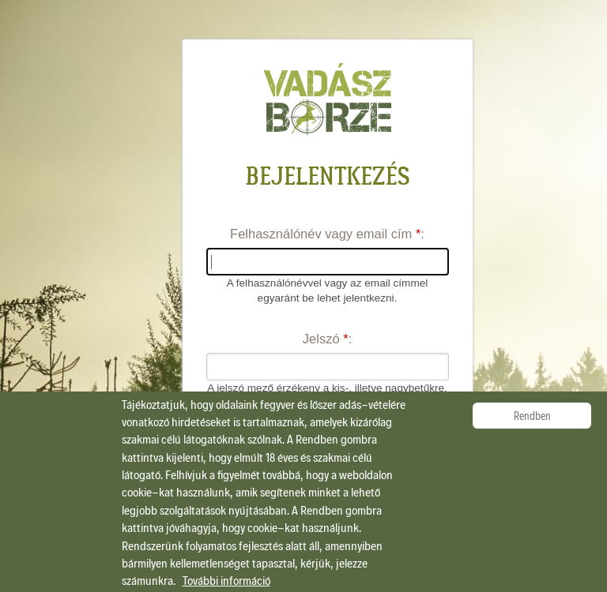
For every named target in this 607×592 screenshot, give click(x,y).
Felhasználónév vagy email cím (325, 234)
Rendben (532, 415)
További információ (226, 579)
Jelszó (326, 339)
